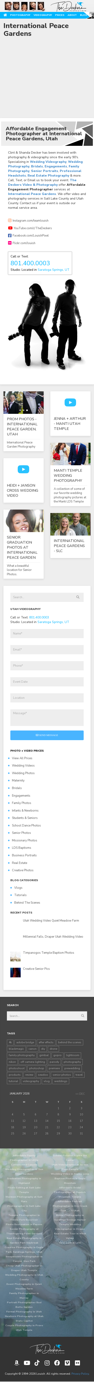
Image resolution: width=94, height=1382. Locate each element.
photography (72, 1062)
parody (54, 1062)
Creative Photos (21, 870)
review (29, 1075)
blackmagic (16, 1049)
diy (43, 1049)
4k (10, 1042)
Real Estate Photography (48, 175)
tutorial (13, 1081)
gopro (57, 1055)
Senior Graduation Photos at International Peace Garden (22, 547)
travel (79, 1075)
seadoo (43, 1075)
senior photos (62, 1075)
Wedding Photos (21, 773)
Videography (43, 15)
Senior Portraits (44, 171)
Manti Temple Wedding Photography (68, 475)
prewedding (72, 1068)
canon (32, 1049)
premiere (54, 1068)
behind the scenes (69, 1042)
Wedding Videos (21, 766)
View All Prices (20, 758)
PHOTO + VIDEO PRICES (27, 751)
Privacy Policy (80, 1374)
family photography (22, 1055)
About (72, 15)
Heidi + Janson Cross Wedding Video (22, 490)
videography (31, 1081)
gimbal (44, 1055)
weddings (60, 1081)
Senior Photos (19, 833)
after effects (46, 1042)
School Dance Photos (24, 826)
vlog (47, 1081)
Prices (59, 15)
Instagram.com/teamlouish (28, 221)
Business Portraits (22, 855)
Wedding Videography (48, 162)
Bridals (37, 166)
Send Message (47, 735)
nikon (12, 1062)
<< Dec (80, 1094)
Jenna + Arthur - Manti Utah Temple (70, 423)
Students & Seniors (23, 818)
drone (53, 1049)
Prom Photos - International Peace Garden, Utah (22, 427)
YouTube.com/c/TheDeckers (30, 228)
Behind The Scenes (25, 903)
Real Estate (17, 863)
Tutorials (18, 895)
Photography (20, 15)
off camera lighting (32, 1062)
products (15, 1075)
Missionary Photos (22, 840)
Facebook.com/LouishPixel (28, 236)
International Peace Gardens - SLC (69, 545)
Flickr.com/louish (21, 243)
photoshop (36, 1068)
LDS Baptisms (19, 848)
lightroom (72, 1055)
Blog (83, 15)
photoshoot (17, 1068)
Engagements (56, 166)
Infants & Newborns (23, 811)
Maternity (16, 780)
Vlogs (16, 888)
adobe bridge (25, 1042)
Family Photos (19, 803)
